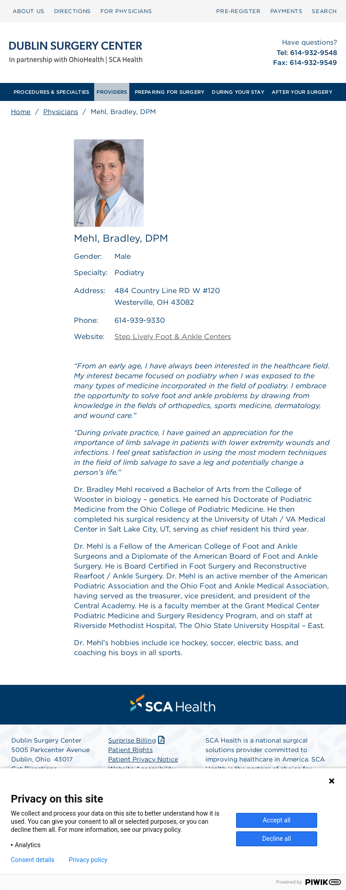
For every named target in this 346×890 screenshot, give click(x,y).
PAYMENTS (286, 11)
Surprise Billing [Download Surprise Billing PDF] (137, 740)
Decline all (276, 838)
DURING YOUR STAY (238, 92)
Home (21, 112)
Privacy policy (88, 859)
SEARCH (324, 11)
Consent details (33, 859)
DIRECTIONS (72, 11)
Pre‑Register (238, 11)
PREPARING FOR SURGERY (170, 92)
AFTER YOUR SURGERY (302, 92)
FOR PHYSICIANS (126, 11)
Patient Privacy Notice (143, 759)
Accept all (277, 820)
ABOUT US (29, 11)
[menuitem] (28, 11)
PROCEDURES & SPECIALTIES (51, 92)
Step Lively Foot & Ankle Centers (172, 336)
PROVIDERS (111, 92)
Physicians (60, 112)
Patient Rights (130, 749)
